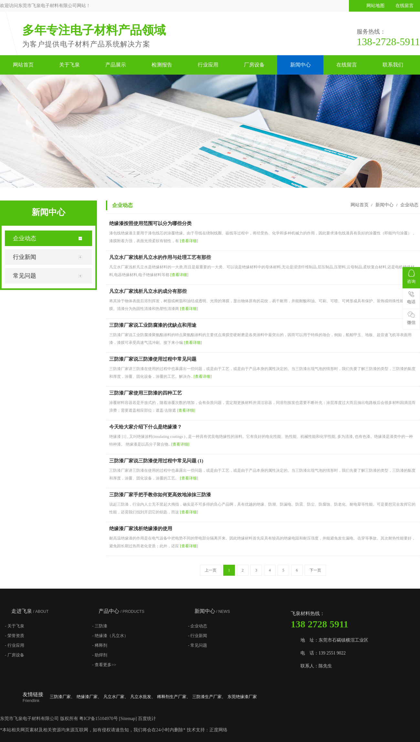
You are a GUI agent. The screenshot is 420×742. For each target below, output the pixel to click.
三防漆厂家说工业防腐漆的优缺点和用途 (152, 325)
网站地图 (375, 5)
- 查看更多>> (104, 664)
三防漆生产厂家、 (209, 696)
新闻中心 (300, 64)
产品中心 (121, 611)
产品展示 (115, 64)
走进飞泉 (29, 611)
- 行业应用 (14, 645)
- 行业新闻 (197, 635)
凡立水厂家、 (116, 696)
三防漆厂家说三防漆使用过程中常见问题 (152, 359)
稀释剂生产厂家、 (174, 696)
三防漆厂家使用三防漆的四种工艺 (145, 393)
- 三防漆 (99, 625)
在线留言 (404, 5)
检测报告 (162, 64)
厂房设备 (254, 64)
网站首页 (23, 64)
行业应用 (208, 64)
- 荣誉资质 (14, 635)
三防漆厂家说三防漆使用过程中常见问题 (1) (156, 460)
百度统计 (147, 718)
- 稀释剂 (99, 645)
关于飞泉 (69, 64)
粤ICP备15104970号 (98, 718)
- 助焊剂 (99, 655)
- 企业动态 (197, 625)
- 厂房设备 (14, 655)
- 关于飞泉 (14, 625)
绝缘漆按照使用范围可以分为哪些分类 (150, 223)
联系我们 (393, 64)
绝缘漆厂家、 (89, 696)
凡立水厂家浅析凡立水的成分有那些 (148, 291)
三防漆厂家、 (62, 696)
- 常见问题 (197, 645)
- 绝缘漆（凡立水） (110, 635)
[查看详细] (189, 241)
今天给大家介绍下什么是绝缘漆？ (145, 426)
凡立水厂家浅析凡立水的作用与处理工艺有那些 (160, 257)
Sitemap (128, 718)
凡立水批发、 (142, 696)
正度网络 (218, 729)
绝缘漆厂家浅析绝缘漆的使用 (140, 528)
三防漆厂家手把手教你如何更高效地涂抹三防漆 (160, 494)
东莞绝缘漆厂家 (242, 696)
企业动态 (408, 204)
